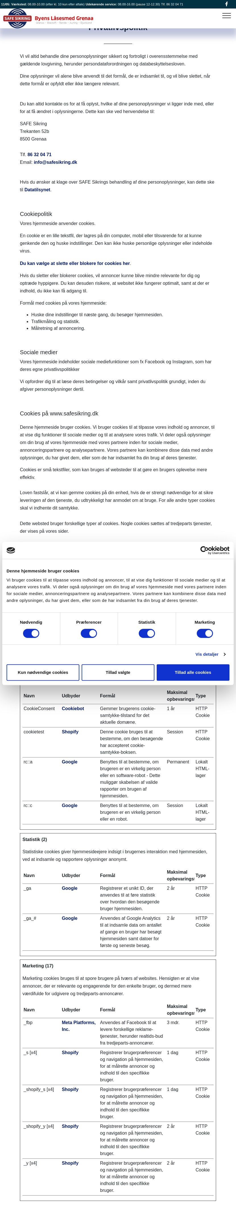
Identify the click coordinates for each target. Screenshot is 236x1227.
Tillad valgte (118, 672)
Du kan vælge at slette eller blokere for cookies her (75, 263)
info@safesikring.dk (55, 162)
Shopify (70, 731)
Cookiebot (73, 708)
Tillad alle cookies (193, 672)
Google (69, 761)
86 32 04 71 (40, 154)
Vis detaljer (207, 654)
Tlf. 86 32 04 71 (172, 4)
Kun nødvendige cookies (43, 672)
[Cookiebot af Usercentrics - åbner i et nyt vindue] (204, 550)
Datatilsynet (37, 189)
